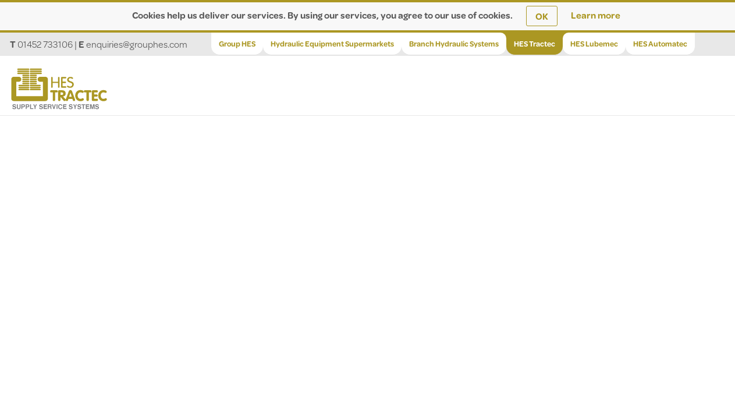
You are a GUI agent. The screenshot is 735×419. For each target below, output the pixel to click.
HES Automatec (660, 43)
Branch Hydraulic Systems (454, 43)
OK (541, 16)
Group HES (237, 43)
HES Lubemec (594, 43)
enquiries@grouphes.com (136, 44)
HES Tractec (534, 43)
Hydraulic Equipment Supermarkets (332, 43)
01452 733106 (45, 44)
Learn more (595, 15)
